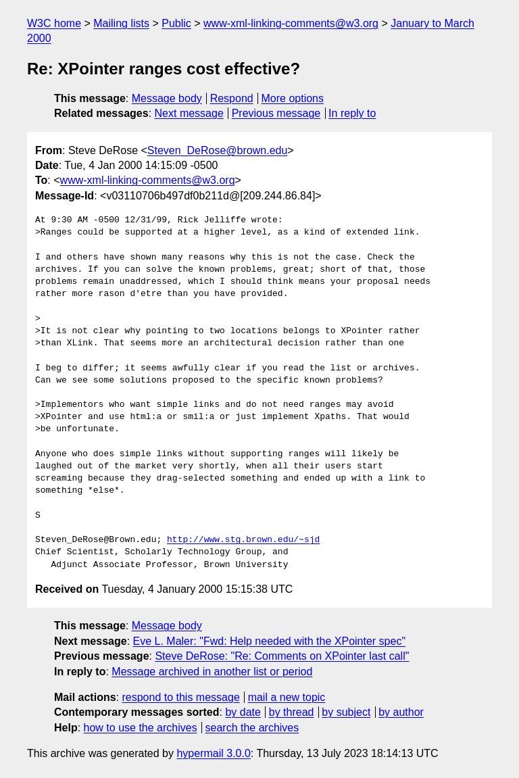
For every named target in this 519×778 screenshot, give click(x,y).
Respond (231, 98)
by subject (346, 712)
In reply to (352, 113)
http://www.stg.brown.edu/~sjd (243, 540)
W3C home (54, 23)
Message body (167, 98)
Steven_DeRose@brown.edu (217, 150)
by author (401, 712)
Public (176, 23)
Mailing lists (121, 23)
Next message (189, 113)
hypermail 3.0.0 (213, 753)
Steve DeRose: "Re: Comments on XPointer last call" (282, 656)
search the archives (252, 727)
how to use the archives (140, 727)
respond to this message (180, 697)
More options (293, 98)
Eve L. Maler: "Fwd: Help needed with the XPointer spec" (269, 641)
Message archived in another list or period (212, 671)
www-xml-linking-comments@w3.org (290, 23)
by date (242, 712)
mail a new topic (287, 697)
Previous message (276, 113)
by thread (291, 712)
